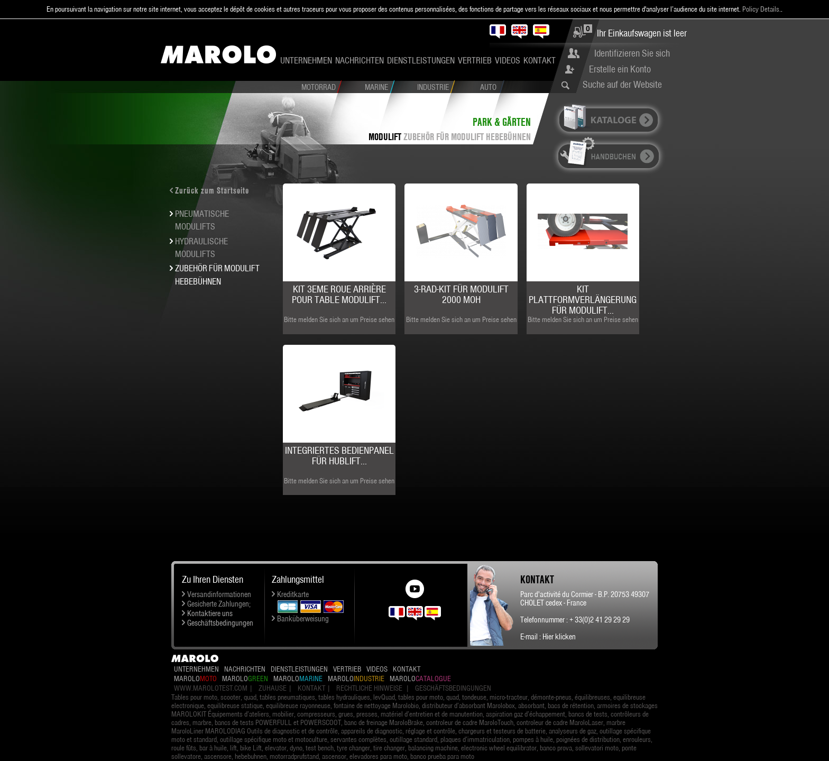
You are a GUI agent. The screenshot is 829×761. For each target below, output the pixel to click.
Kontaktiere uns (210, 613)
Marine (376, 87)
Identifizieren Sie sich (632, 53)
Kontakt (539, 60)
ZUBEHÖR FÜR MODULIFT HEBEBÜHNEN (467, 136)
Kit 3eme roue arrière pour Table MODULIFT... (339, 294)
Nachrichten (359, 60)
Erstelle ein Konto (620, 69)
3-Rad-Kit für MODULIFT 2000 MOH (461, 294)
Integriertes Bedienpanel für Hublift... (339, 455)
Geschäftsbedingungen (220, 623)
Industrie (433, 87)
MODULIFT (385, 136)
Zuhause (273, 688)
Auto (488, 87)
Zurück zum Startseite (212, 190)
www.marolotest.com (210, 688)
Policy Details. (761, 9)
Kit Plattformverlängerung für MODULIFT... (583, 299)
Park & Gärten (502, 122)
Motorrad (318, 87)
